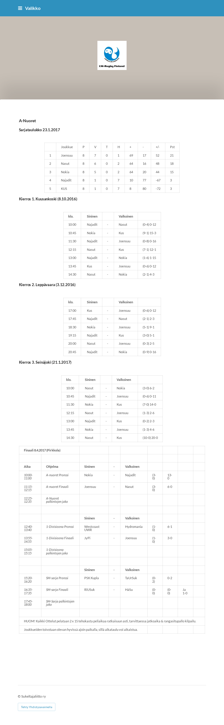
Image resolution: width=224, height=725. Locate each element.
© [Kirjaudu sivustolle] (19, 696)
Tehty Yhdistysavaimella (36, 707)
